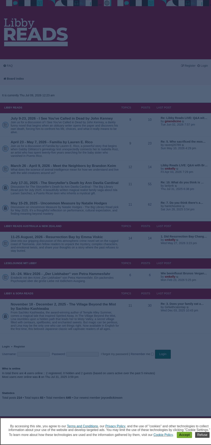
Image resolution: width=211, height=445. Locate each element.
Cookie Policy (163, 435)
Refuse (202, 435)
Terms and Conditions (82, 426)
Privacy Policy (115, 426)
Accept (184, 435)
